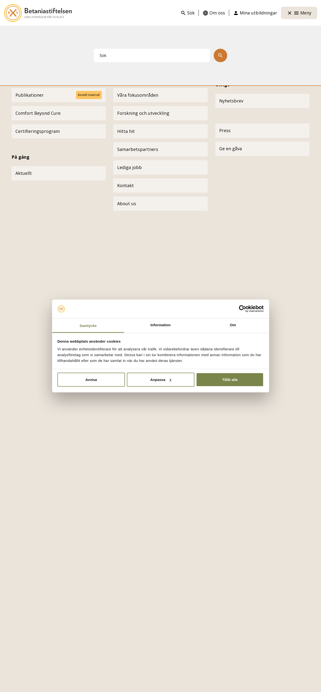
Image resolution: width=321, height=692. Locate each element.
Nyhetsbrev (231, 101)
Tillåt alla (230, 380)
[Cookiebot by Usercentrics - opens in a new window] (242, 308)
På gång (20, 157)
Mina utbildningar (255, 13)
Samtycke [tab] (88, 325)
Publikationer (29, 95)
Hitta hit (126, 131)
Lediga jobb (129, 167)
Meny (299, 13)
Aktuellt (23, 173)
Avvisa (91, 380)
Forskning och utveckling (143, 113)
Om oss (214, 13)
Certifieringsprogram (37, 131)
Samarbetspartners (137, 149)
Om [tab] (233, 325)
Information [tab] (160, 325)
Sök (187, 13)
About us (126, 203)
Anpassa (160, 380)
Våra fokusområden (137, 95)
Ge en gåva (230, 148)
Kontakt (125, 185)
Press (225, 130)
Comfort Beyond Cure (38, 113)
